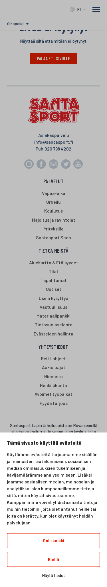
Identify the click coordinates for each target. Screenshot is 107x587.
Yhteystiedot (53, 346)
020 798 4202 (58, 148)
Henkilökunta (53, 385)
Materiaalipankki (53, 315)
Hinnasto (53, 376)
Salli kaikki (53, 540)
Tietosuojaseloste (53, 324)
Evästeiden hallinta (53, 333)
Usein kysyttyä (53, 298)
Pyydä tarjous (54, 403)
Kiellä (53, 559)
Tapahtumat (54, 280)
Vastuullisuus (53, 307)
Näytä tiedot (53, 575)
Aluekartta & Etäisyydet (53, 262)
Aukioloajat (53, 367)
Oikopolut (15, 23)
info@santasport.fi (53, 142)
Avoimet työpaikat (53, 394)
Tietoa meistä (53, 250)
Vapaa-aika (53, 193)
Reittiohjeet (53, 358)
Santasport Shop (53, 237)
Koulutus (53, 210)
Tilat (53, 271)
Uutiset (53, 289)
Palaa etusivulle (53, 58)
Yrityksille (54, 228)
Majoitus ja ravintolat (53, 220)
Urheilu (53, 202)
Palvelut (53, 181)
